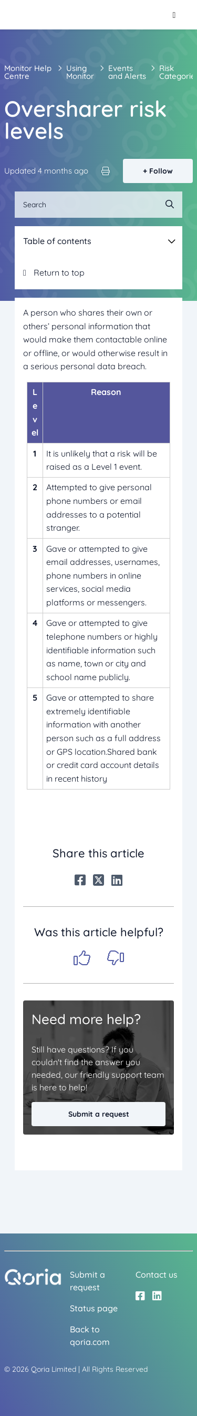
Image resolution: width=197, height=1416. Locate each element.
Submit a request (98, 1114)
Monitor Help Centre (27, 72)
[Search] (98, 204)
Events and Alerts (127, 72)
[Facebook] (80, 880)
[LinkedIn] (116, 880)
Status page (94, 1308)
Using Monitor (80, 72)
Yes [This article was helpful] (82, 957)
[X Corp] (98, 880)
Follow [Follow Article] (161, 171)
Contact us (157, 1274)
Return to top (54, 272)
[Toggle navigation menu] (174, 14)
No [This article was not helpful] (115, 957)
